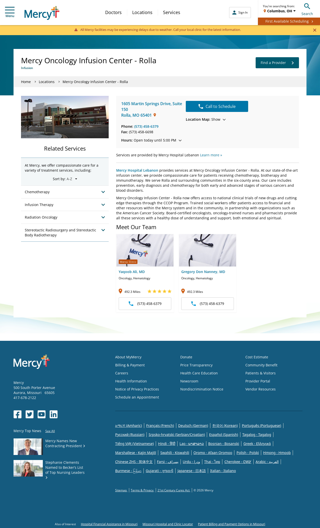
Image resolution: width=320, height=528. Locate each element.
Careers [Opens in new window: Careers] (121, 373)
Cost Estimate (256, 357)
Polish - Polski (247, 452)
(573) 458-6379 (146, 126)
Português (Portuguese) (261, 425)
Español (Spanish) (223, 434)
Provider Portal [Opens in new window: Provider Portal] (257, 381)
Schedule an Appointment (137, 397)
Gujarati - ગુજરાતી (159, 470)
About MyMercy (128, 357)
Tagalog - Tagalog (256, 434)
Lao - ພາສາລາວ (192, 443)
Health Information (131, 381)
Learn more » (211, 155)
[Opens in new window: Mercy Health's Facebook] (18, 414)
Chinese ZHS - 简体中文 (134, 461)
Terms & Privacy (142, 490)
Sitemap (121, 490)
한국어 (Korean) (225, 425)
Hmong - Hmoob (277, 452)
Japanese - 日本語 (192, 470)
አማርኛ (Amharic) (128, 425)
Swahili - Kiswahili (174, 452)
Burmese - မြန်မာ (128, 470)
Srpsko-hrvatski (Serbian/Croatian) (177, 434)
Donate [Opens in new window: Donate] (186, 357)
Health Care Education (199, 373)
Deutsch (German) (193, 425)
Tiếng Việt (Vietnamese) (134, 443)
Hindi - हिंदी (166, 443)
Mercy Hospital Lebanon (137, 170)
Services (171, 12)
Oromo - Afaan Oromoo (213, 452)
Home (26, 81)
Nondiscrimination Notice (201, 389)
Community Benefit (261, 365)
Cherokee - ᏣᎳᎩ (237, 461)
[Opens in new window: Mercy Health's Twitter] (30, 414)
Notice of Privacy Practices (137, 389)
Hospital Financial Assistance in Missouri (109, 524)
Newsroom (189, 381)
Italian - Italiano (223, 470)
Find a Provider (277, 62)
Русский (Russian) (129, 434)
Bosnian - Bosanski (223, 443)
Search (307, 8)
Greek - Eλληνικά (257, 443)
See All (50, 431)
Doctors (113, 12)
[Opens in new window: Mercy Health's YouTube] (42, 414)
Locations (142, 12)
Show (206, 119)
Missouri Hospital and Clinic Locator (167, 524)
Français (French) (160, 425)
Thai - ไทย (212, 461)
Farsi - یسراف (168, 461)
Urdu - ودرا (191, 461)
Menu (10, 12)
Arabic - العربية (267, 461)
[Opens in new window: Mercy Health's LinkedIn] (54, 414)
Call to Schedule (217, 106)
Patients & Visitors (260, 373)
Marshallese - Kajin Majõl (135, 452)
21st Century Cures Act (173, 490)
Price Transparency (196, 365)
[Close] (314, 30)
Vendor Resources (260, 389)
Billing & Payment (130, 365)
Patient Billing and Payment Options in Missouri (231, 524)
